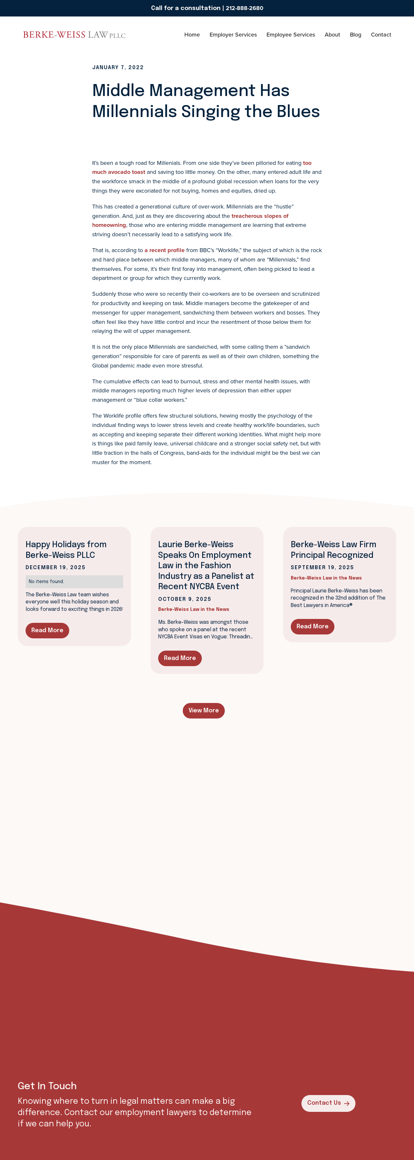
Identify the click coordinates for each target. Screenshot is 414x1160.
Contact (381, 34)
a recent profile (165, 250)
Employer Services (233, 34)
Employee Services (291, 34)
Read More (47, 630)
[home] (42, 35)
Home (192, 34)
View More (204, 711)
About (332, 34)
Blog (355, 34)
